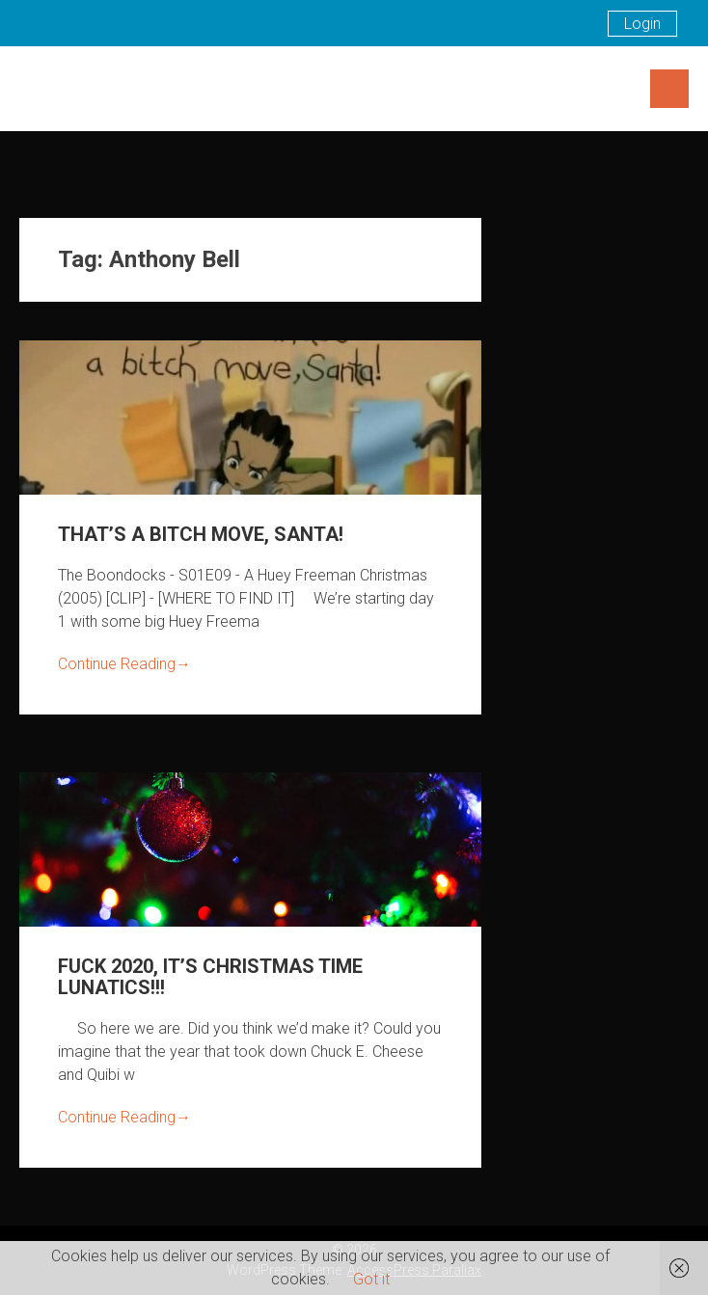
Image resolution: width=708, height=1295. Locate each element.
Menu (669, 88)
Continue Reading (124, 664)
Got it (371, 1279)
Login (642, 23)
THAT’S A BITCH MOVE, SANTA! (200, 534)
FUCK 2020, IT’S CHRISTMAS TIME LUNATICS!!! (210, 977)
